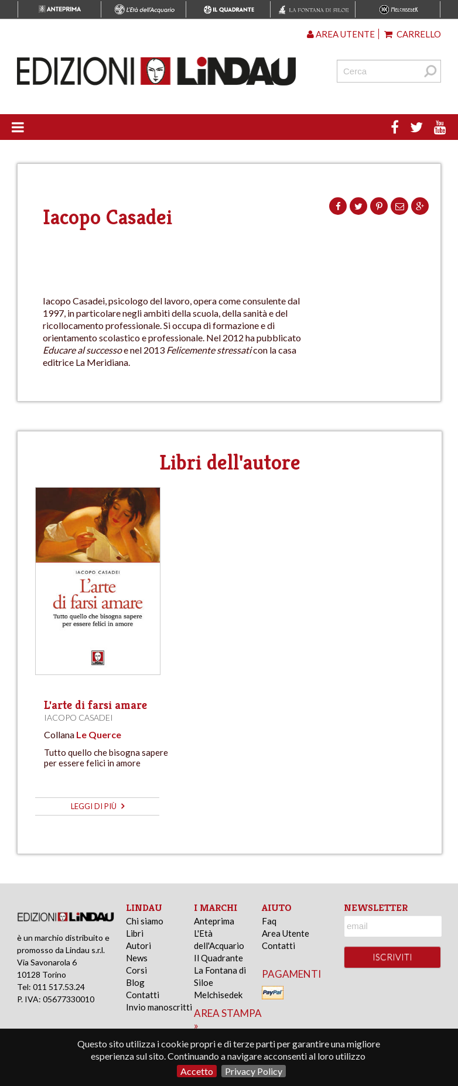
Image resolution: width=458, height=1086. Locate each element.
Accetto (196, 1071)
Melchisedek (218, 994)
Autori (138, 945)
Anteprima (214, 921)
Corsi (136, 970)
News (137, 958)
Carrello (412, 34)
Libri (134, 933)
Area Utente (285, 933)
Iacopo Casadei (78, 717)
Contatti (142, 994)
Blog (135, 982)
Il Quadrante (218, 958)
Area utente (341, 34)
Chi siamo (144, 921)
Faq (269, 921)
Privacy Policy (253, 1071)
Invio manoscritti (159, 1007)
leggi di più (97, 806)
